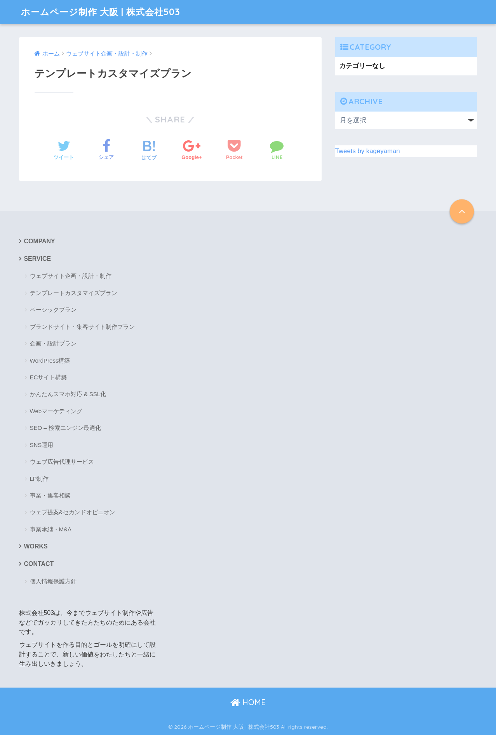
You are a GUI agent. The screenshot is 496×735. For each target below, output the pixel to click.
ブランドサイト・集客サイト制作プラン (82, 326)
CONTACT (39, 563)
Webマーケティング (56, 411)
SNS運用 (42, 445)
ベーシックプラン (53, 309)
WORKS (36, 546)
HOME (248, 702)
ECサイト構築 (48, 377)
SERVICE (37, 258)
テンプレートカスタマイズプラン (73, 293)
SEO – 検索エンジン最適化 (65, 427)
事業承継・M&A (51, 529)
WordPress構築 (50, 360)
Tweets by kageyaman (367, 151)
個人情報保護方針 (53, 581)
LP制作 (39, 478)
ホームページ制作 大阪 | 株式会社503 (100, 11)
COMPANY (39, 241)
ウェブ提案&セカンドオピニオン (72, 512)
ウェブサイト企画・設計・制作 (70, 275)
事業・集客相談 (50, 495)
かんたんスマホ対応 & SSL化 (68, 394)
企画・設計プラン (53, 343)
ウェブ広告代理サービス (62, 461)
